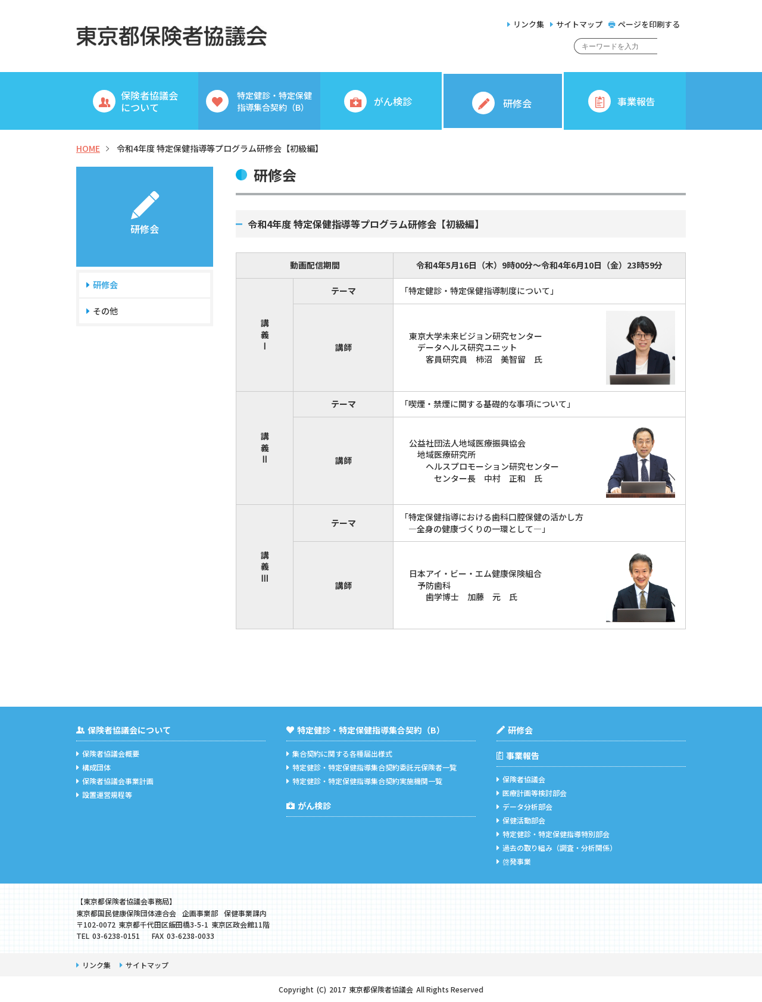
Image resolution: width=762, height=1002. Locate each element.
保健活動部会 (520, 820)
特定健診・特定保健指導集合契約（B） (365, 730)
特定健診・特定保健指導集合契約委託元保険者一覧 (371, 767)
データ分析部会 (524, 806)
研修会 (105, 285)
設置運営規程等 (104, 794)
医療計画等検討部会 (531, 793)
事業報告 (517, 755)
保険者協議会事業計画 (115, 781)
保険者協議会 (520, 779)
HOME (88, 148)
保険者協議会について (123, 730)
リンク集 (525, 24)
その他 (105, 311)
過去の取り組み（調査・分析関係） (556, 847)
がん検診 (308, 805)
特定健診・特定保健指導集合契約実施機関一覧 (364, 781)
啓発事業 (513, 861)
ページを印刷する (644, 24)
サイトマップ (576, 24)
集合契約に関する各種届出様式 (339, 753)
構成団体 (93, 767)
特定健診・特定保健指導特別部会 (553, 834)
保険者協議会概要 (107, 753)
